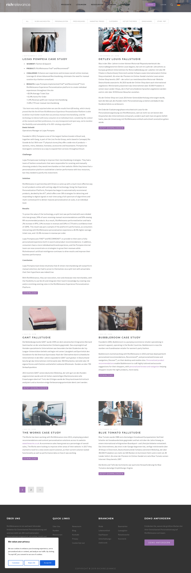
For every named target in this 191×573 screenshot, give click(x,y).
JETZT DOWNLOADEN (111, 128)
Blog (74, 530)
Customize (15, 563)
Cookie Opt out (78, 543)
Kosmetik (122, 539)
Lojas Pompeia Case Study (44, 59)
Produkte (66, 4)
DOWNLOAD (30, 293)
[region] (31, 553)
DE (183, 4)
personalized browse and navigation (144, 366)
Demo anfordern (159, 543)
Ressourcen (97, 4)
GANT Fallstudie (36, 337)
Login (163, 4)
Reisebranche (123, 534)
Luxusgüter (122, 530)
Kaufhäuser (103, 534)
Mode (101, 526)
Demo (150, 4)
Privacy (75, 539)
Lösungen (81, 4)
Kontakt (75, 534)
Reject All (31, 563)
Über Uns (125, 4)
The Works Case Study (41, 432)
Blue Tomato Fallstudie (120, 432)
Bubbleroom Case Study (120, 337)
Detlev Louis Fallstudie (120, 59)
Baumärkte (122, 526)
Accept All (47, 563)
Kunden (112, 4)
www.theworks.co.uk (30, 443)
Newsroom (76, 526)
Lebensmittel (104, 530)
